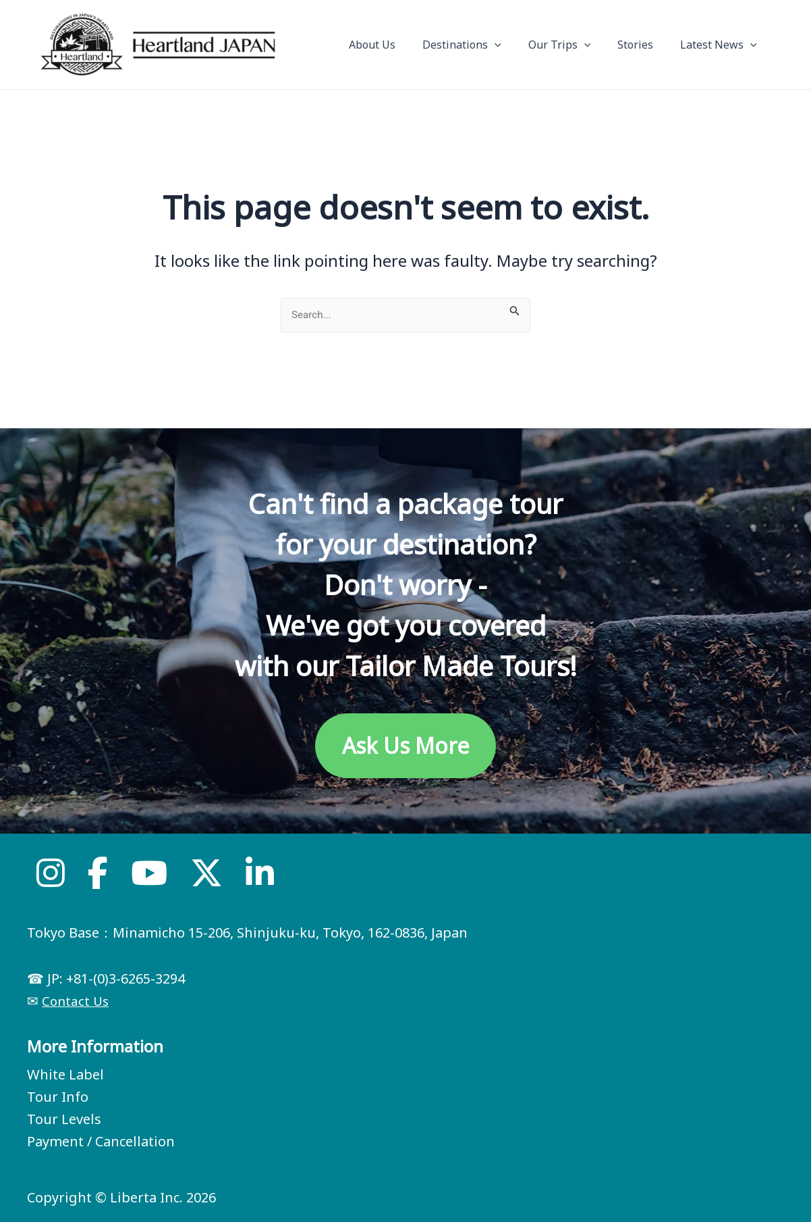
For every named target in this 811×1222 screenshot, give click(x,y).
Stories (643, 44)
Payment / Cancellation (101, 1141)
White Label (65, 1074)
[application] (513, 44)
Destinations (480, 44)
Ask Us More (406, 745)
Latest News (721, 44)
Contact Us (76, 1001)
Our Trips (573, 44)
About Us (396, 44)
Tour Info (57, 1097)
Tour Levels (64, 1119)
